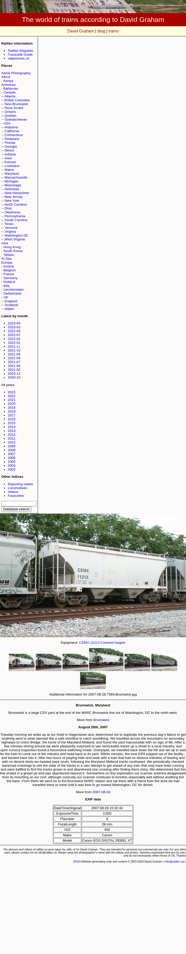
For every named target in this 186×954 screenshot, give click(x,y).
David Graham (80, 31)
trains (114, 31)
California (12, 131)
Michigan (11, 181)
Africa (5, 77)
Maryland (12, 173)
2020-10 (14, 377)
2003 (12, 469)
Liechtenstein (13, 289)
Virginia (10, 231)
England (11, 301)
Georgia (11, 146)
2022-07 (14, 335)
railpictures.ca (18, 58)
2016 (12, 419)
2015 (12, 423)
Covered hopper (112, 643)
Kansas (10, 162)
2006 (12, 458)
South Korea (12, 251)
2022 (12, 396)
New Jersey (14, 197)
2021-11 (14, 346)
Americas (8, 85)
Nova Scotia (14, 108)
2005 (12, 462)
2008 (12, 450)
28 (108, 792)
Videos (13, 492)
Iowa (8, 158)
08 (103, 792)
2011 (12, 438)
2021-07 (14, 362)
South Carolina (16, 220)
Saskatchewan (16, 119)
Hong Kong (12, 247)
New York (12, 201)
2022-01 (14, 343)
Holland (9, 282)
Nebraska (12, 189)
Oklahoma (12, 212)
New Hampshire (17, 193)
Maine (9, 170)
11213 (94, 643)
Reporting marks (20, 484)
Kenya (8, 81)
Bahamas (10, 88)
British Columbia (17, 100)
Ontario (10, 112)
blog (101, 31)
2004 (12, 465)
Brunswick (101, 720)
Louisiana (12, 166)
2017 (12, 415)
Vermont (11, 228)
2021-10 (14, 350)
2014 (12, 427)
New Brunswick (16, 104)
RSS (77, 861)
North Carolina (16, 204)
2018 (12, 411)
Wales (9, 309)
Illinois (9, 150)
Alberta (9, 96)
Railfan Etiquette (20, 51)
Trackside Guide (20, 54)
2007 (12, 454)
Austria (8, 266)
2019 (12, 407)
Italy (6, 286)
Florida (10, 143)
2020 (12, 404)
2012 (12, 435)
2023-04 (14, 323)
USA (6, 123)
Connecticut (14, 135)
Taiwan (8, 255)
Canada (9, 92)
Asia (4, 243)
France (8, 274)
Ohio (8, 208)
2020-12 (14, 373)
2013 (12, 431)
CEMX (84, 643)
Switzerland (12, 293)
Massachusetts (16, 177)
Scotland (11, 305)
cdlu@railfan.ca (174, 861)
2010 (12, 442)
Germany (10, 278)
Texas (8, 224)
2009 (12, 446)
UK (5, 297)
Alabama (11, 127)
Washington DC (17, 235)
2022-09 (14, 331)
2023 (12, 392)
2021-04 (14, 366)
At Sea (6, 259)
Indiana (10, 154)
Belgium (9, 270)
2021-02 (14, 370)
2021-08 (14, 358)
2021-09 (14, 354)
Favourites (16, 496)
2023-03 (14, 327)
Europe (6, 262)
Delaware (12, 139)
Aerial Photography (15, 73)
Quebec (11, 116)
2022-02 (14, 339)
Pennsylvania (15, 216)
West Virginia (15, 239)
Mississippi (13, 185)
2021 (12, 400)
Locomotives (17, 488)
